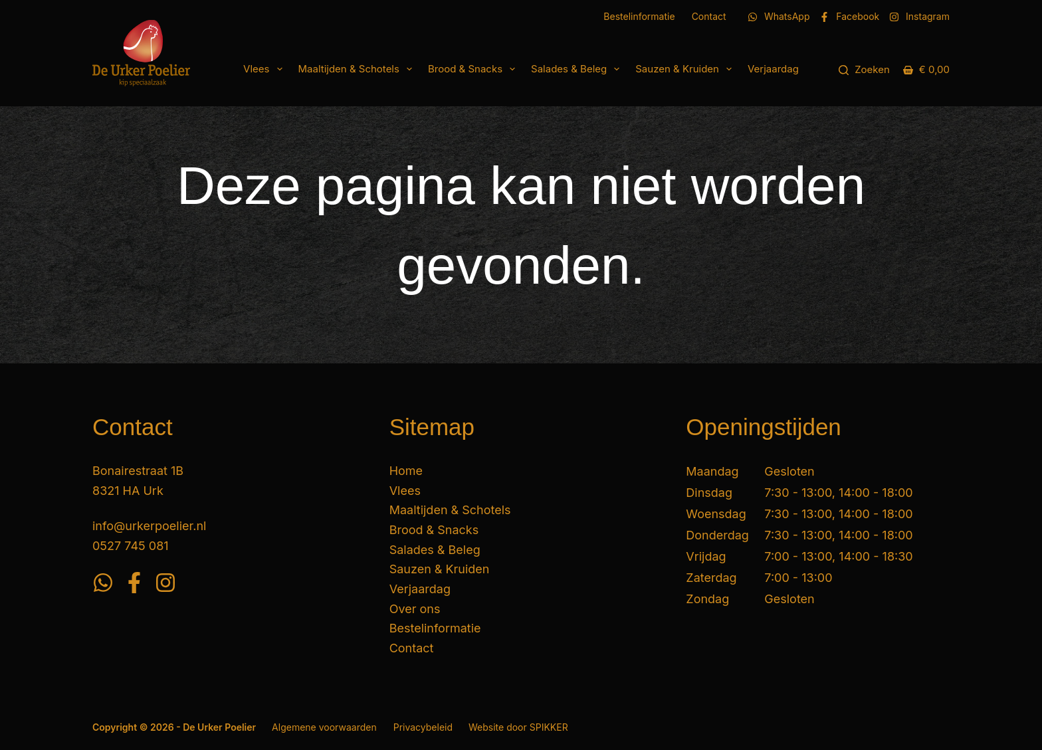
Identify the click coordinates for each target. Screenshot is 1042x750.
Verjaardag (773, 68)
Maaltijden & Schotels (357, 69)
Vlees (265, 69)
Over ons (415, 609)
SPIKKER (549, 727)
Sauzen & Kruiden (686, 69)
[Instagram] (919, 16)
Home (406, 471)
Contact (709, 16)
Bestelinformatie (639, 16)
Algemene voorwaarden (324, 727)
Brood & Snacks (474, 69)
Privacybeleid (423, 727)
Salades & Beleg (578, 69)
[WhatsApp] (778, 16)
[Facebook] (849, 16)
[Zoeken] (864, 70)
